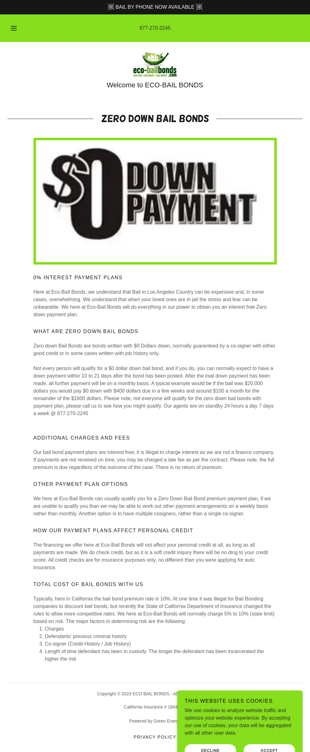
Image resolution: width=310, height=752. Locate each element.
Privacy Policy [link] (155, 736)
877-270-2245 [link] (155, 28)
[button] (21, 28)
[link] (155, 64)
